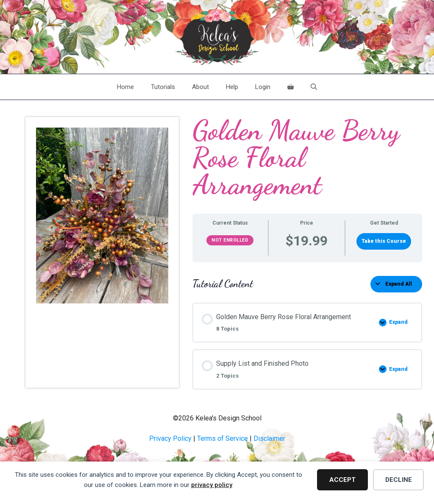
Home (125, 87)
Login (262, 87)
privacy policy (211, 485)
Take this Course (384, 241)
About (200, 87)
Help (232, 87)
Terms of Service (222, 438)
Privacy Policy (170, 438)
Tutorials (163, 87)
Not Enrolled (229, 240)
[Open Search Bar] (314, 87)
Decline (398, 480)
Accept (342, 480)
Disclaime (268, 438)
